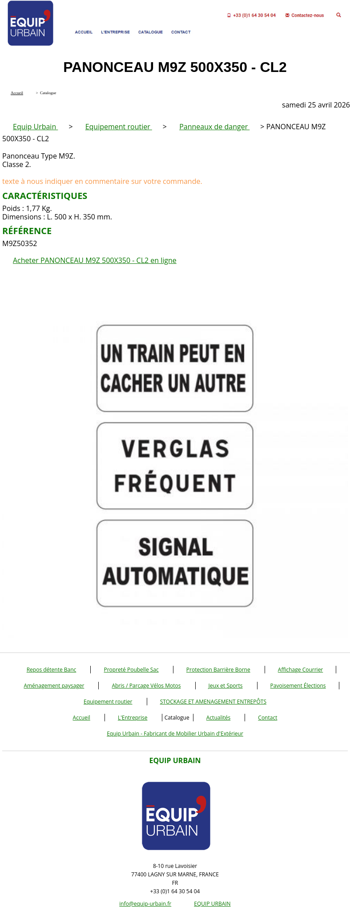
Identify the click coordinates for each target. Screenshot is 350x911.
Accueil (81, 717)
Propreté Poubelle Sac (131, 669)
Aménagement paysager (54, 685)
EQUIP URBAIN (212, 903)
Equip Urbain (35, 126)
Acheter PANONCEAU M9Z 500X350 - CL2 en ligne (95, 260)
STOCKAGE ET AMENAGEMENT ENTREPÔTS (213, 701)
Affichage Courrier (300, 669)
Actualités (218, 717)
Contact (267, 717)
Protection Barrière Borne (218, 669)
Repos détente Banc (51, 669)
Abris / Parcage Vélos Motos (146, 685)
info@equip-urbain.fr (145, 903)
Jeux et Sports (226, 685)
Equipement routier (118, 126)
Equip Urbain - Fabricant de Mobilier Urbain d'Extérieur (175, 733)
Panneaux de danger (214, 126)
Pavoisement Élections (298, 685)
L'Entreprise (133, 717)
